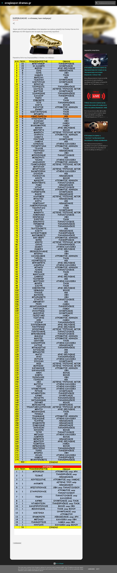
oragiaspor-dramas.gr (18, 2)
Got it (97, 569)
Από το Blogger (58, 563)
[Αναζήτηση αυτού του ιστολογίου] (107, 3)
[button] (14, 23)
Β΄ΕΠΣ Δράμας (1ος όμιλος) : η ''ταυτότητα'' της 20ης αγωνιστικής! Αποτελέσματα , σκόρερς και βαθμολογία (95, 138)
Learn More (91, 569)
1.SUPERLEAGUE (17, 543)
